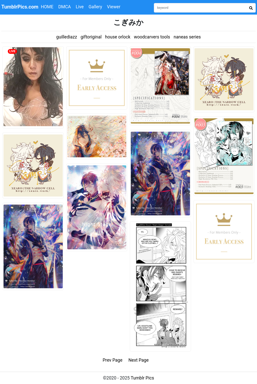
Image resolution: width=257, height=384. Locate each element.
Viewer (113, 6)
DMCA (64, 6)
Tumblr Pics (142, 377)
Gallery (95, 6)
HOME (47, 6)
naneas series (187, 36)
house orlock (118, 36)
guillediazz (66, 36)
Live (80, 6)
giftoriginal (91, 36)
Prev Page (112, 360)
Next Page (138, 360)
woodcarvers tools (152, 36)
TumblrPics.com (19, 7)
